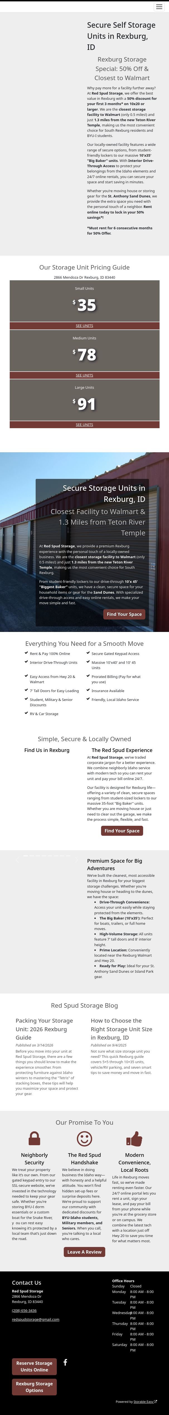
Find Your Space (124, 614)
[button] (17, 859)
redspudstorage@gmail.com (35, 1319)
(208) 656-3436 (24, 1310)
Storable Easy (145, 1401)
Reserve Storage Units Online (34, 1366)
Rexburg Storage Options (34, 1387)
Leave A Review (84, 1252)
